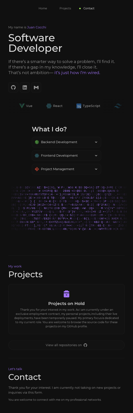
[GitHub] (13, 87)
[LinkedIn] (25, 87)
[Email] (36, 87)
